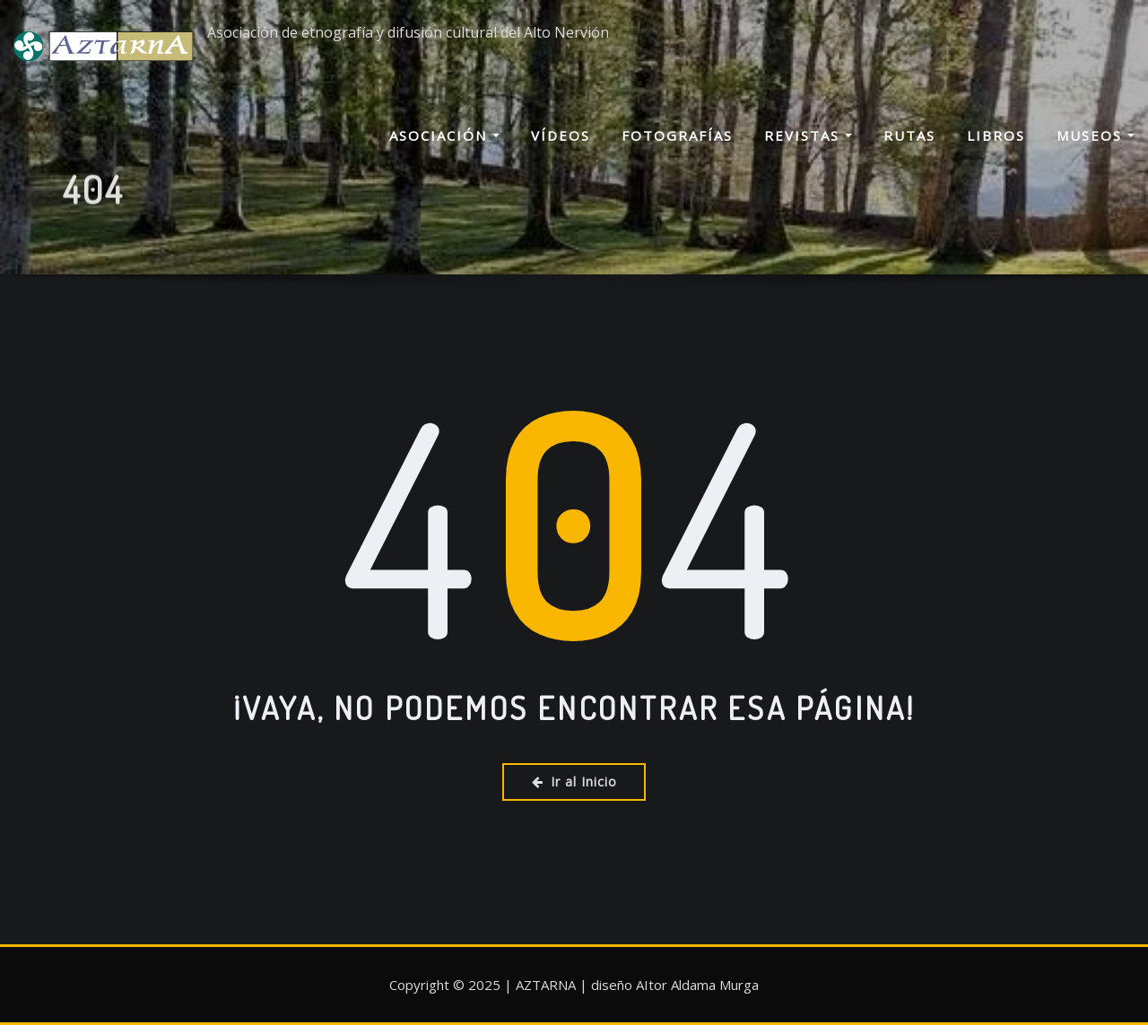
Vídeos (560, 135)
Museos (1096, 135)
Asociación (444, 135)
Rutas (909, 135)
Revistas (808, 135)
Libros (996, 135)
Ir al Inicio (574, 781)
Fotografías (677, 135)
